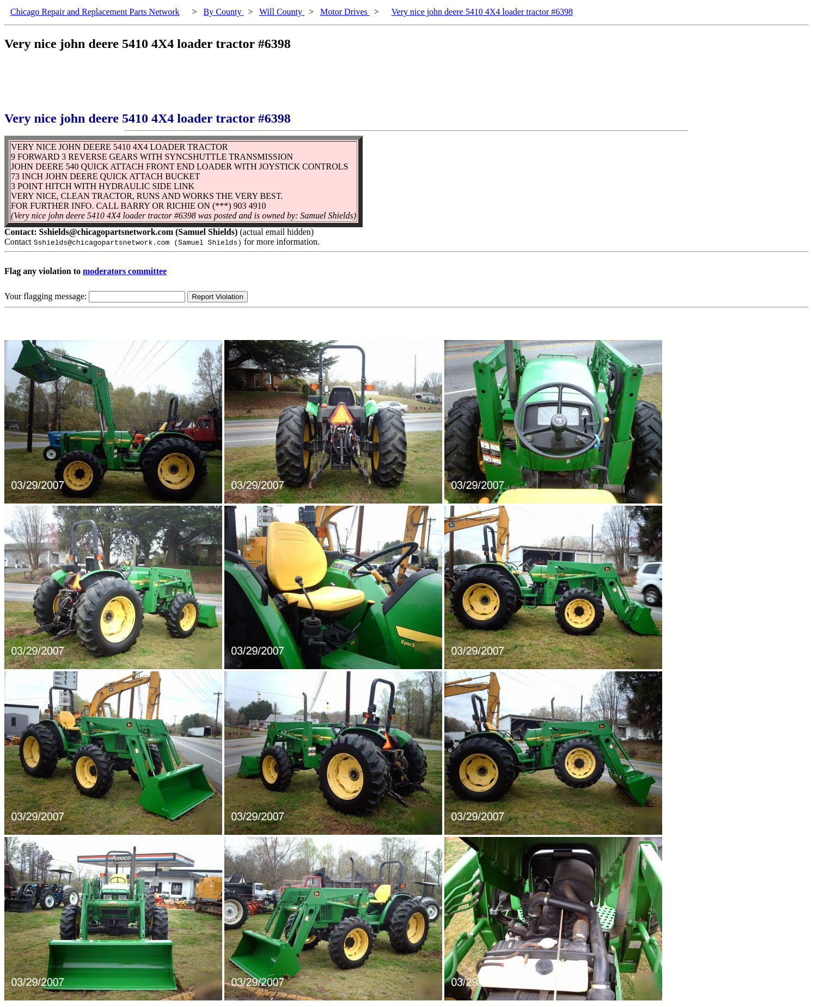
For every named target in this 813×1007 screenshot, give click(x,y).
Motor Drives (345, 11)
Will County (281, 11)
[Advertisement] (202, 86)
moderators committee (125, 271)
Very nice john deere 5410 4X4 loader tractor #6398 (482, 11)
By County (224, 11)
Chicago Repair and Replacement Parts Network (95, 11)
